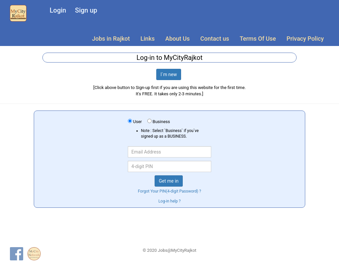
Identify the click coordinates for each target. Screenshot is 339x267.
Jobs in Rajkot (111, 38)
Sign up (86, 10)
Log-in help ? (169, 201)
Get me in (168, 181)
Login (58, 10)
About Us (177, 38)
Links (147, 38)
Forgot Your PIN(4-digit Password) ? (169, 191)
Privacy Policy (305, 38)
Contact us (214, 38)
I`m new (169, 74)
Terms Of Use (258, 38)
